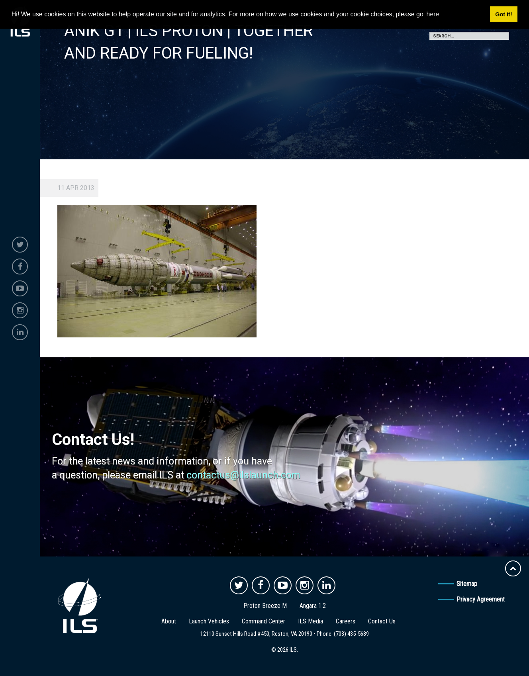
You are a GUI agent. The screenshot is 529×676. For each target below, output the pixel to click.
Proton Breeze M (265, 605)
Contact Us (382, 621)
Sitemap (467, 584)
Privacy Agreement (481, 599)
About (168, 621)
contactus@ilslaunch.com (243, 475)
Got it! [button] (503, 14)
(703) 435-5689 (351, 633)
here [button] (432, 14)
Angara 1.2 (313, 605)
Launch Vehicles (209, 621)
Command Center (263, 621)
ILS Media (310, 621)
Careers (345, 621)
